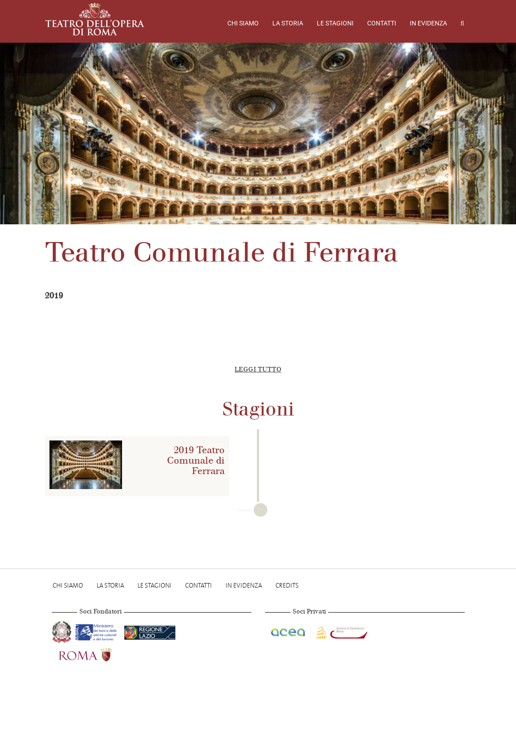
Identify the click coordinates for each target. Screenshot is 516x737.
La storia (287, 23)
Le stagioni (335, 23)
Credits (287, 585)
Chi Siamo (243, 23)
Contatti (381, 23)
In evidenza (428, 23)
